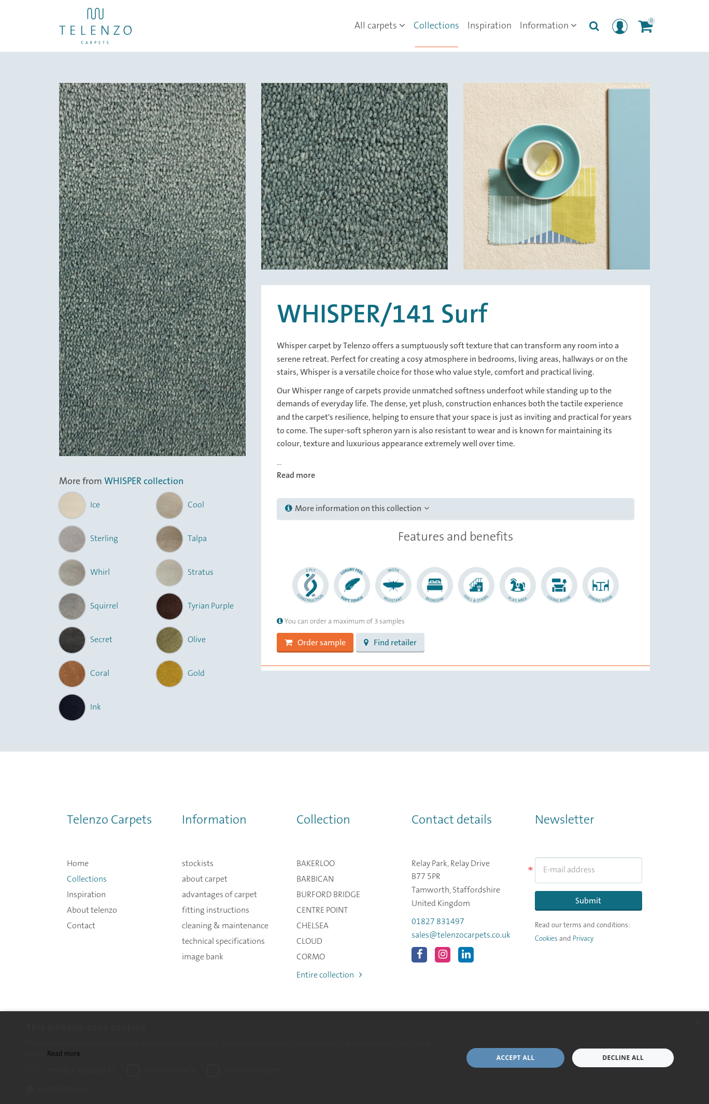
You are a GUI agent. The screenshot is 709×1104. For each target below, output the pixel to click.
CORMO (310, 956)
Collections (436, 26)
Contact (81, 925)
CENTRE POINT (322, 910)
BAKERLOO (315, 863)
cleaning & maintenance (225, 925)
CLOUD (309, 941)
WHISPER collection (143, 481)
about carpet (205, 879)
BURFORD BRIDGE (328, 894)
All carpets (379, 26)
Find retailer (390, 642)
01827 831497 (438, 921)
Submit (588, 900)
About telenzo (92, 910)
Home (78, 863)
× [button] (697, 1022)
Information (548, 26)
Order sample (315, 642)
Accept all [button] (516, 1057)
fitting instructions (215, 910)
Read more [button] (296, 475)
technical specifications (223, 941)
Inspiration (489, 26)
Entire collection (329, 975)
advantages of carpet (219, 894)
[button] (238, 1089)
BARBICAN (315, 879)
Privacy (583, 939)
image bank (202, 956)
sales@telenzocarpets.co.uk (461, 935)
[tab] (455, 509)
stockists (198, 863)
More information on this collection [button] (357, 508)
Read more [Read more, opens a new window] (63, 1053)
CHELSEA (312, 925)
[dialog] (354, 1057)
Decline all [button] (623, 1057)
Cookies (546, 939)
